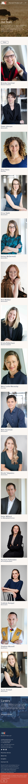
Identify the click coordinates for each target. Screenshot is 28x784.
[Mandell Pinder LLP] (11, 2)
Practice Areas (6, 752)
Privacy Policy (6, 778)
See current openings (6, 714)
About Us (4, 19)
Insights (3, 758)
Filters (4, 42)
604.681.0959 (6, 742)
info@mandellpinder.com (7, 739)
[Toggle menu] (25, 2)
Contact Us (4, 761)
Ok (4, 780)
